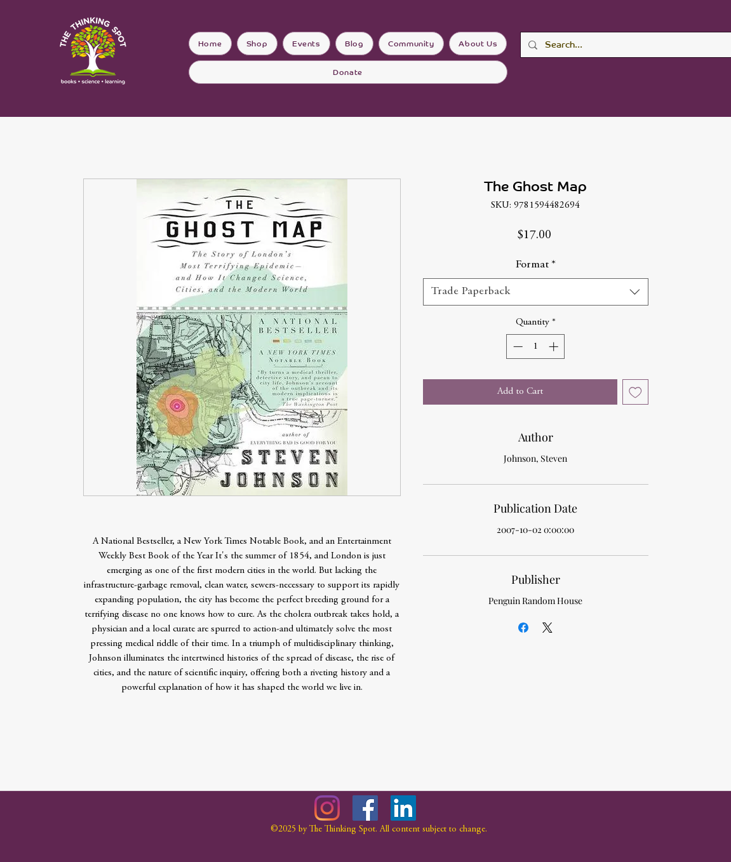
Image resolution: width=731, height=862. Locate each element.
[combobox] (535, 292)
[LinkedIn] (403, 808)
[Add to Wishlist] (635, 392)
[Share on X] (547, 627)
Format (536, 265)
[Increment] (554, 346)
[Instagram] (327, 808)
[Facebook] (365, 808)
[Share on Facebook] (523, 627)
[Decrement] (516, 346)
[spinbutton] (535, 346)
